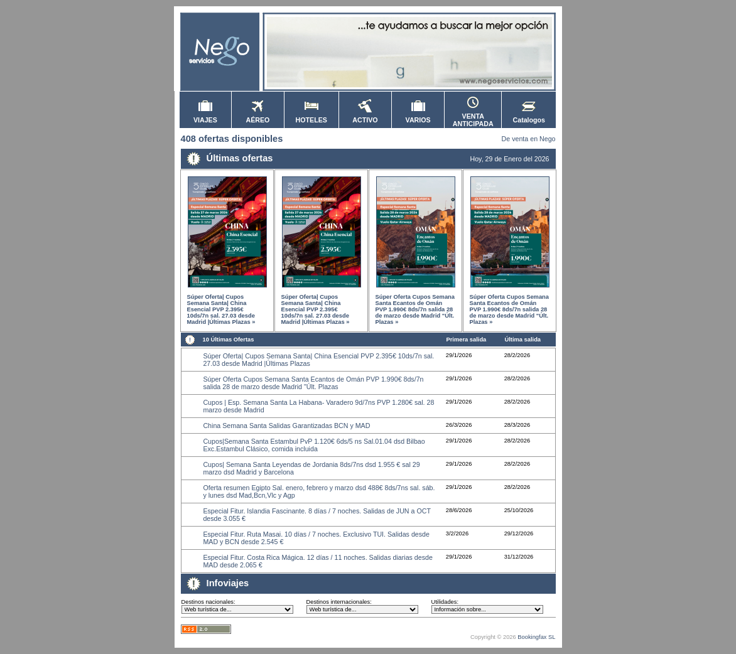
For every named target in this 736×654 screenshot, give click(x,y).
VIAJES (205, 117)
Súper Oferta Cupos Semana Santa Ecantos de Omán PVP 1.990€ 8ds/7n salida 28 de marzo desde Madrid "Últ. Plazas (313, 382)
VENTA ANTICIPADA (473, 116)
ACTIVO (364, 117)
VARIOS (418, 117)
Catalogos (529, 117)
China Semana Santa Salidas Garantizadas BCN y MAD (286, 425)
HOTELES (311, 117)
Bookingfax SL (536, 637)
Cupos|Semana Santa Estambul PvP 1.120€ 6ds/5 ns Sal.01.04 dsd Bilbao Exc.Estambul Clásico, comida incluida (314, 445)
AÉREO (258, 117)
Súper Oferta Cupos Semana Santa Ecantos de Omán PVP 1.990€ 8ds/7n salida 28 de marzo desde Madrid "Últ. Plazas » (415, 309)
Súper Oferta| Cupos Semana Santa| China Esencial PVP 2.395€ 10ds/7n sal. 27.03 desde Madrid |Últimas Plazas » (221, 309)
